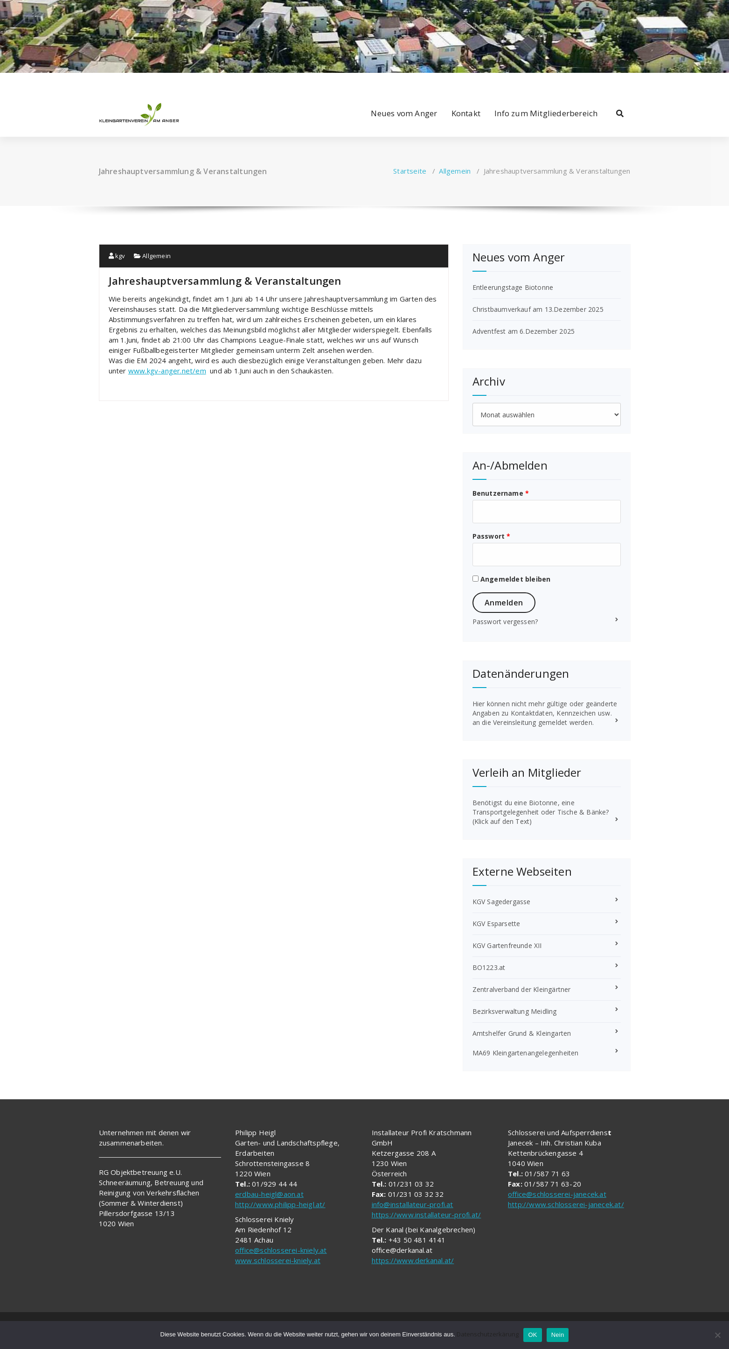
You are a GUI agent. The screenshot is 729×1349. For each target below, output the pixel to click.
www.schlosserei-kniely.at (277, 1260)
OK (532, 1334)
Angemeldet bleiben (511, 579)
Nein (557, 1334)
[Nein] (717, 1335)
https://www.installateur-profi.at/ (426, 1214)
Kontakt (465, 113)
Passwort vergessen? (505, 621)
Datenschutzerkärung (488, 1334)
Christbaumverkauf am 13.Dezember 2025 (538, 309)
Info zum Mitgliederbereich (545, 113)
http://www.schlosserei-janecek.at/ (566, 1204)
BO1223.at (489, 967)
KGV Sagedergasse (501, 901)
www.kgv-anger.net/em (167, 370)
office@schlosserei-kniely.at (281, 1250)
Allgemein (455, 171)
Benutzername (500, 493)
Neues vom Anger (404, 113)
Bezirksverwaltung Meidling (514, 1011)
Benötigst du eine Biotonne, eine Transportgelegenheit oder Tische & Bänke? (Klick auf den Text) (540, 812)
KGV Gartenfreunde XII (507, 945)
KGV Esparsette (496, 923)
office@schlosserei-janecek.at (557, 1194)
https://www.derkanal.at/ (413, 1260)
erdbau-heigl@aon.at (269, 1194)
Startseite (409, 171)
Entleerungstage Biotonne (513, 287)
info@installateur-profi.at (412, 1204)
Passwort (491, 536)
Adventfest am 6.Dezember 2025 (523, 331)
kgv (117, 256)
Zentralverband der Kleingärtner (521, 989)
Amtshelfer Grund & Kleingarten (521, 1033)
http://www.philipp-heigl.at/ (280, 1204)
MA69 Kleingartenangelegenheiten (525, 1052)
